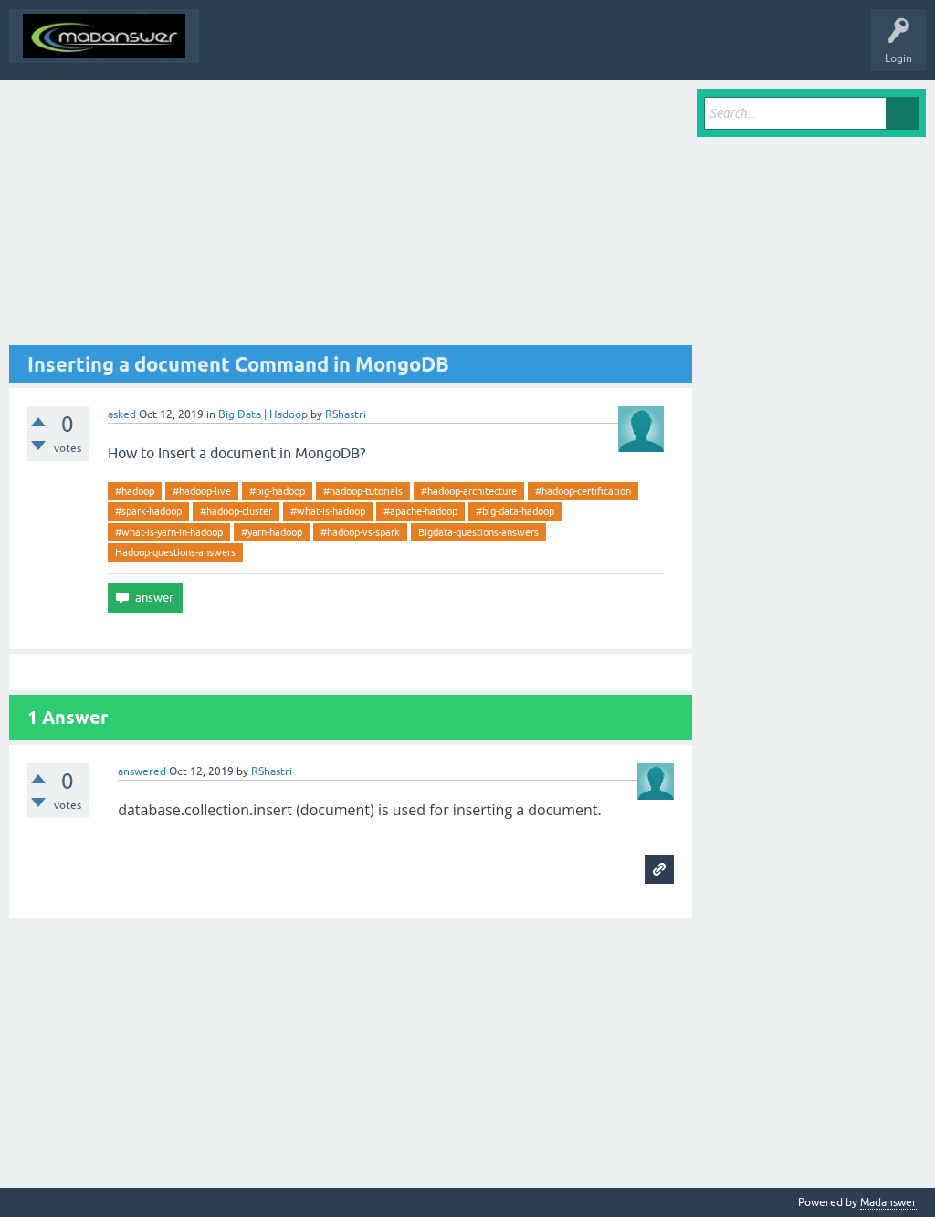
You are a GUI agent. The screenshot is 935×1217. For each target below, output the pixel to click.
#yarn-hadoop (271, 532)
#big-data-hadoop (515, 511)
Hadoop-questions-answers (175, 552)
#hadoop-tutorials (363, 491)
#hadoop (134, 491)
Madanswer (888, 1202)
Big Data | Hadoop (263, 414)
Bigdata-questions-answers (478, 532)
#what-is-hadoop (327, 511)
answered (142, 771)
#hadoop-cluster (236, 511)
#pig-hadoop (277, 491)
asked (122, 414)
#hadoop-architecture (469, 491)
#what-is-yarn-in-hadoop (169, 532)
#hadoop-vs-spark (360, 532)
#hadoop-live (202, 491)
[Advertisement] (350, 217)
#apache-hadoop (420, 511)
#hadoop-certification (583, 491)
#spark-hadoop (148, 511)
